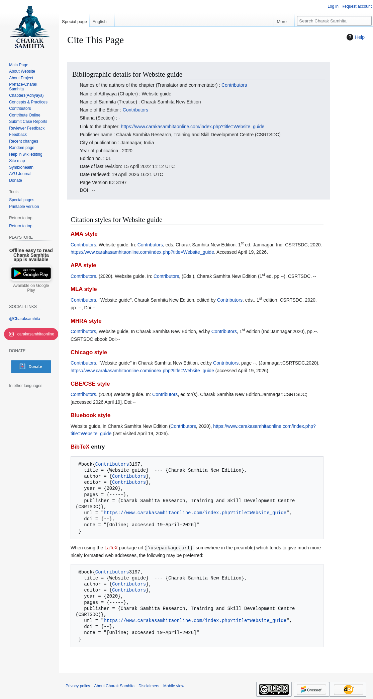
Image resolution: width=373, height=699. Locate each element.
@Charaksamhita (24, 318)
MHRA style (86, 321)
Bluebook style (90, 415)
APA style (83, 265)
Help (355, 37)
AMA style (84, 234)
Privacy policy (78, 685)
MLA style (84, 289)
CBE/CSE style (90, 384)
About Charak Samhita (114, 685)
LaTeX (111, 547)
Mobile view (173, 685)
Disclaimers (148, 685)
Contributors (234, 85)
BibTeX (80, 447)
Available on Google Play (31, 288)
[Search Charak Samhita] (334, 21)
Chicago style (89, 352)
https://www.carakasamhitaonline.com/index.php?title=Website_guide (192, 126)
